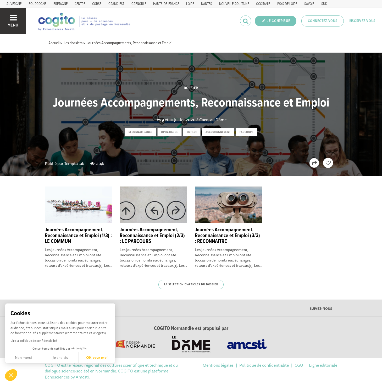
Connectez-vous (322, 21)
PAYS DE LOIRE (287, 4)
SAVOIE (309, 4)
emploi (192, 132)
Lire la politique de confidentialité (33, 340)
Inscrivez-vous (362, 21)
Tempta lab (74, 163)
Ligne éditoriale (323, 365)
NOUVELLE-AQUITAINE (234, 4)
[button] (11, 375)
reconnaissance (140, 132)
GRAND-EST (116, 4)
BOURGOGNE (37, 4)
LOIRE (190, 4)
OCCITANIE (263, 4)
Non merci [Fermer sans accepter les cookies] (23, 357)
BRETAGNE (60, 4)
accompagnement (218, 132)
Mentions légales (218, 365)
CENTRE (80, 4)
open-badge (169, 132)
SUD (324, 4)
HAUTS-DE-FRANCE (166, 4)
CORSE (96, 4)
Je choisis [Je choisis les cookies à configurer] (60, 357)
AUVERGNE (14, 4)
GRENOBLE (138, 4)
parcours (246, 132)
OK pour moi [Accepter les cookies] (97, 357)
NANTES (206, 4)
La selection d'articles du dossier (191, 284)
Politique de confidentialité (264, 365)
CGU (299, 365)
